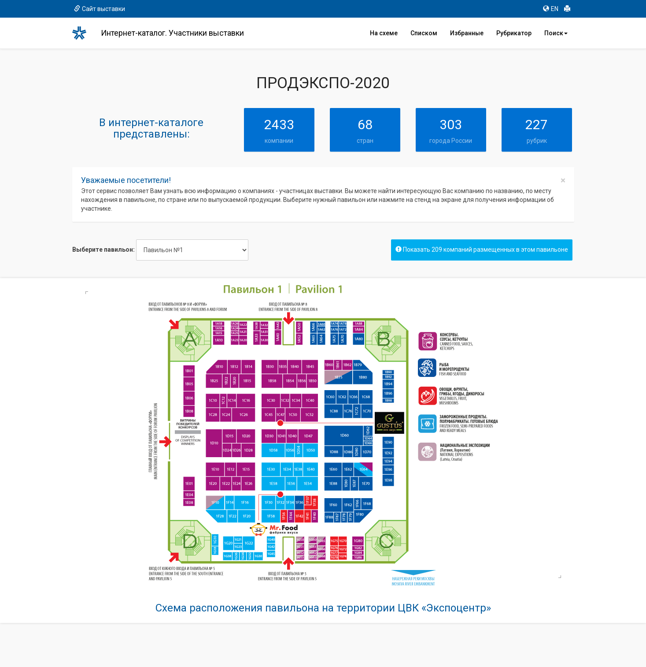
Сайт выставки (99, 8)
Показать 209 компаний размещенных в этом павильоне (481, 249)
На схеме (384, 33)
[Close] (563, 180)
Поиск (556, 33)
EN (550, 8)
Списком (423, 33)
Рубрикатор (514, 33)
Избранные (467, 33)
